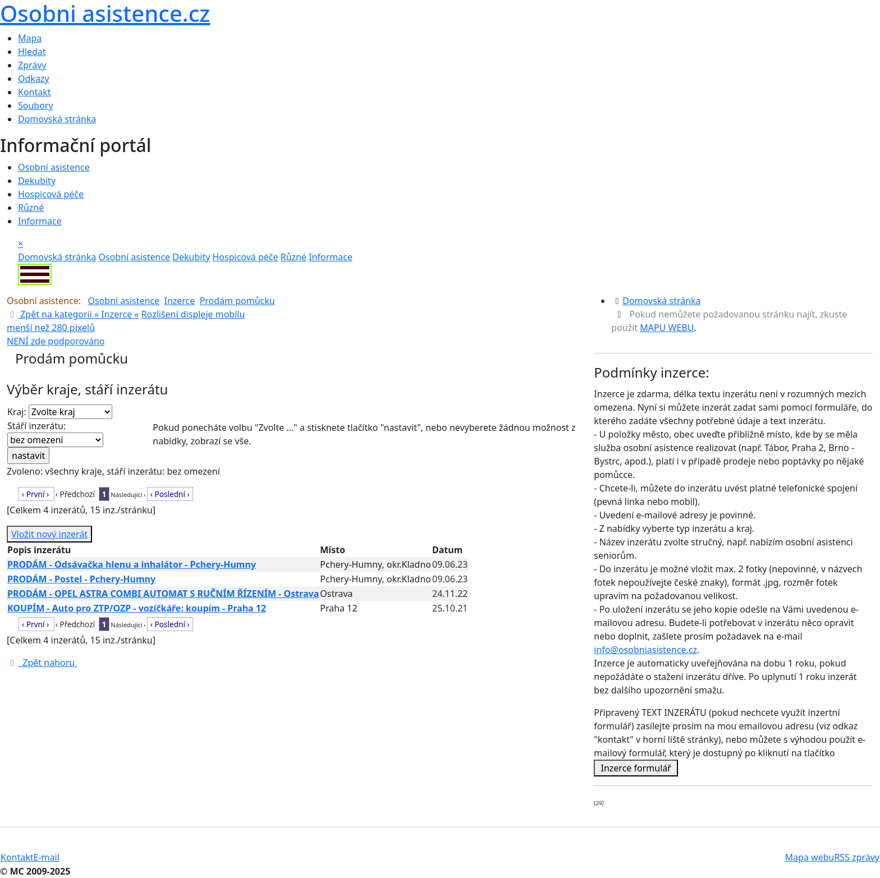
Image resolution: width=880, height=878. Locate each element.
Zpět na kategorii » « (73, 314)
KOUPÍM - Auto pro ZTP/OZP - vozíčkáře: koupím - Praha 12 (136, 608)
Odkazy (33, 78)
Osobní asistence (54, 167)
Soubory (35, 105)
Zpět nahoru (42, 662)
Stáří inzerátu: (55, 433)
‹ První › (36, 494)
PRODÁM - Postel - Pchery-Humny (81, 579)
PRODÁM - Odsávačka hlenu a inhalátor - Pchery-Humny (131, 564)
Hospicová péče (51, 194)
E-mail (46, 857)
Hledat (32, 51)
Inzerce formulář (635, 768)
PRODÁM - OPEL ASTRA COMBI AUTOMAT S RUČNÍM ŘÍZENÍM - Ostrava (163, 593)
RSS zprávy (856, 857)
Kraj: (59, 411)
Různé (31, 207)
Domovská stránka (57, 119)
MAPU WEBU (667, 327)
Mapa (30, 38)
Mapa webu (810, 857)
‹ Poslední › (170, 494)
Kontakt (34, 92)
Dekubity (37, 180)
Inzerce (179, 301)
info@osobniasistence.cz (645, 649)
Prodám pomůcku (237, 301)
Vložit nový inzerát (49, 534)
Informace (40, 221)
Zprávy (32, 65)
